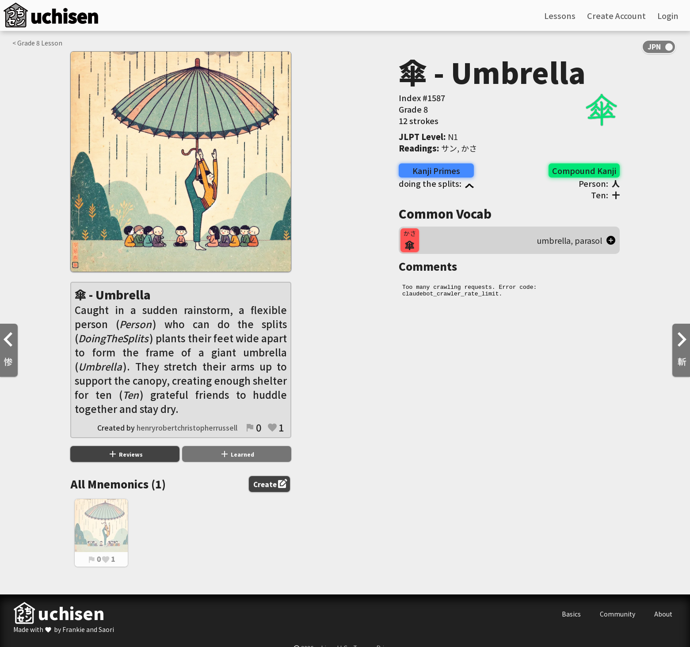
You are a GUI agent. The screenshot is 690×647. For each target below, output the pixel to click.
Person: (599, 183)
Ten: (605, 195)
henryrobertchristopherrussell (187, 427)
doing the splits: (436, 183)
